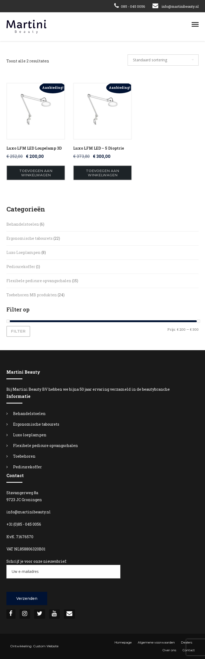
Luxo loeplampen (29, 434)
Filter (18, 331)
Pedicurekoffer (27, 466)
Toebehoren (24, 456)
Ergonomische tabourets (36, 424)
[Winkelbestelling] (163, 60)
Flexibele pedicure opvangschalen (45, 445)
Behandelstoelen (29, 413)
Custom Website (45, 646)
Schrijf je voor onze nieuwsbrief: (63, 568)
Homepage (123, 642)
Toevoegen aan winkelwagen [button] (35, 173)
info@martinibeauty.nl (180, 6)
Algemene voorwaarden (156, 642)
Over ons (169, 650)
